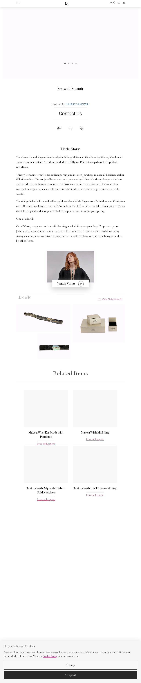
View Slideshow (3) (110, 299)
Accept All (70, 675)
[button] (112, 3)
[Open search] (118, 3)
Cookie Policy (50, 656)
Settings (70, 665)
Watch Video (70, 284)
